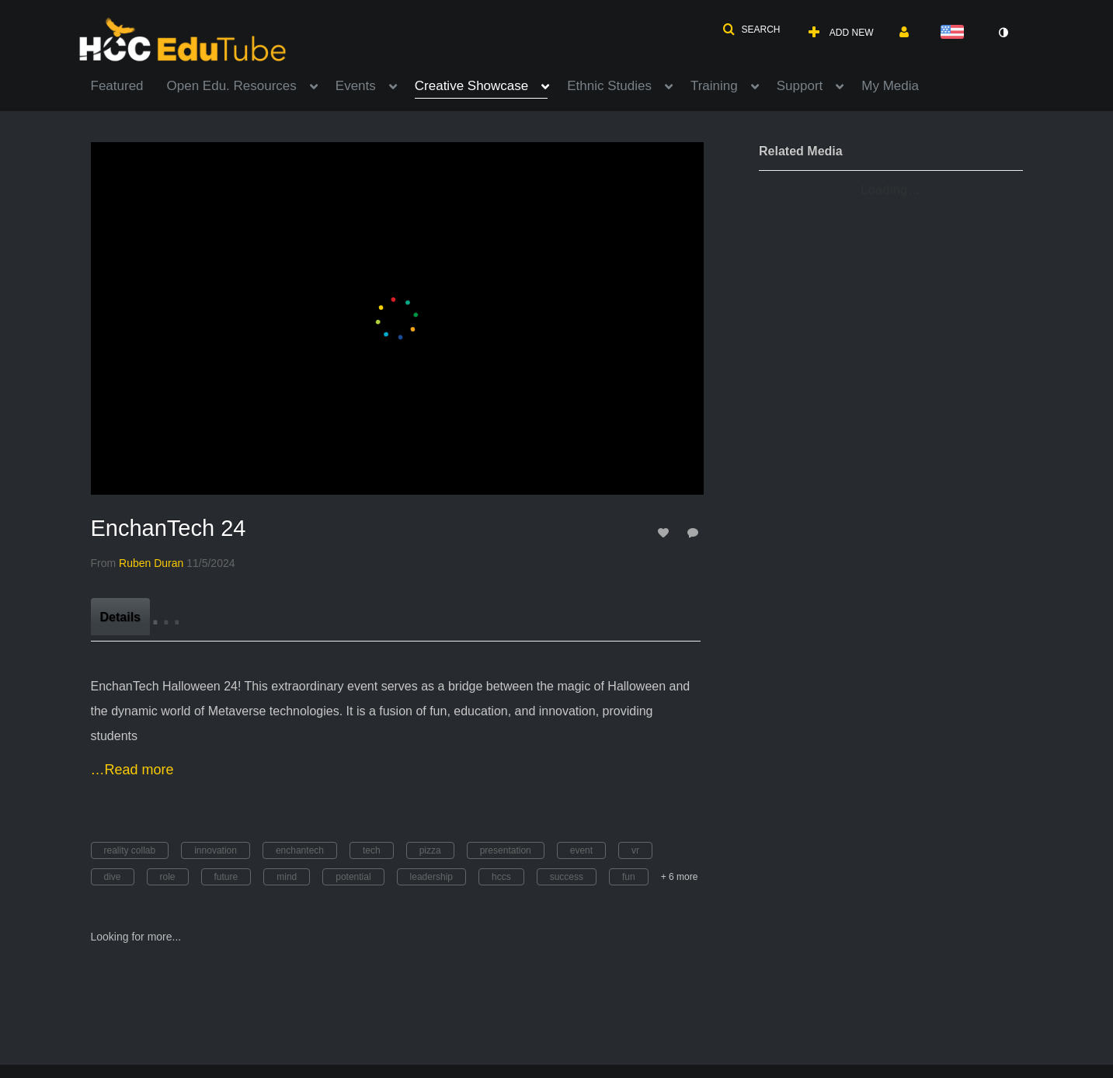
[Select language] (955, 33)
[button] (751, 29)
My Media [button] (890, 85)
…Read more (132, 769)
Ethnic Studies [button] (609, 85)
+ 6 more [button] (679, 876)
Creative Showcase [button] (471, 85)
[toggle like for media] (665, 532)
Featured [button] (117, 85)
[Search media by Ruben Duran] (151, 563)
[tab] (120, 616)
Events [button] (356, 85)
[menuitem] (129, 85)
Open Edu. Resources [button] (232, 85)
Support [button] (800, 85)
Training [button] (714, 85)
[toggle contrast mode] (1003, 33)
